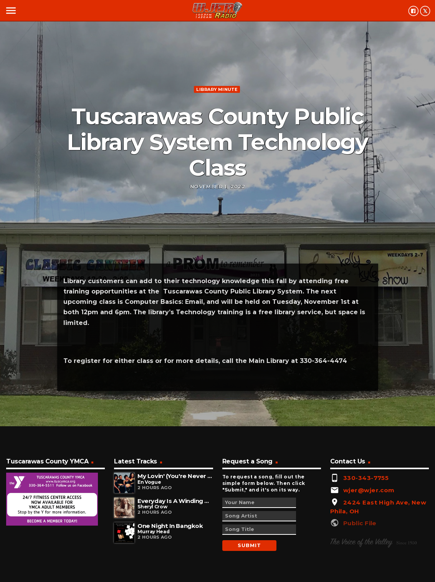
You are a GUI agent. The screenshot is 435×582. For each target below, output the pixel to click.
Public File (360, 523)
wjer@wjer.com (369, 490)
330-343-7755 (366, 477)
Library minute (216, 89)
